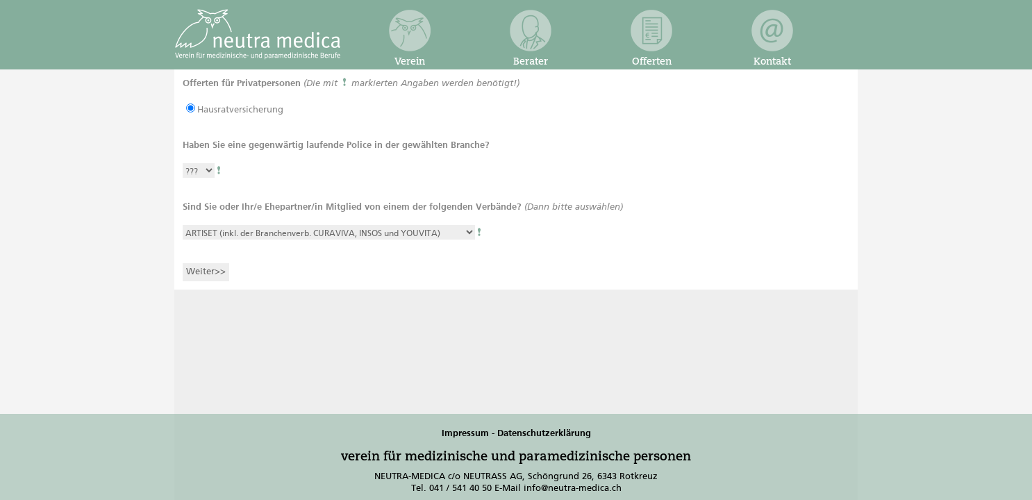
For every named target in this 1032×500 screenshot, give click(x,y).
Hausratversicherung (240, 110)
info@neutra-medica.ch (573, 488)
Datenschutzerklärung (544, 433)
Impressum (465, 433)
